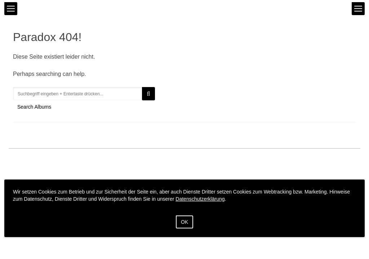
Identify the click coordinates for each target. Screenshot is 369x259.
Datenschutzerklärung (199, 199)
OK (184, 222)
